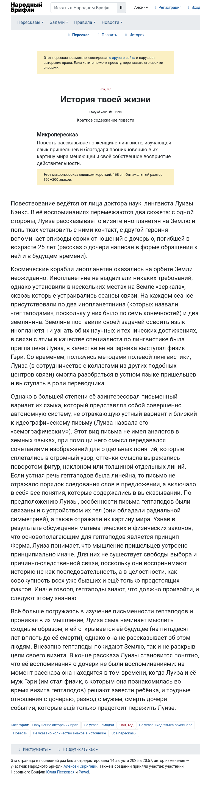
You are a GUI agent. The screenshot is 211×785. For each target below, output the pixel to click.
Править (109, 35)
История (137, 35)
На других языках (79, 749)
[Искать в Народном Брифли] (84, 7)
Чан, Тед (105, 89)
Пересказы (28, 22)
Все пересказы (124, 733)
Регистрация (170, 7)
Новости (110, 22)
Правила (83, 22)
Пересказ (81, 35)
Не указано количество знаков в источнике (69, 733)
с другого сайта (122, 58)
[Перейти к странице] (121, 7)
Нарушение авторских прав (55, 725)
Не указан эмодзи (99, 725)
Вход (196, 7)
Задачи (57, 22)
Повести (20, 733)
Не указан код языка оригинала (165, 725)
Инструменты (35, 749)
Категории (19, 725)
